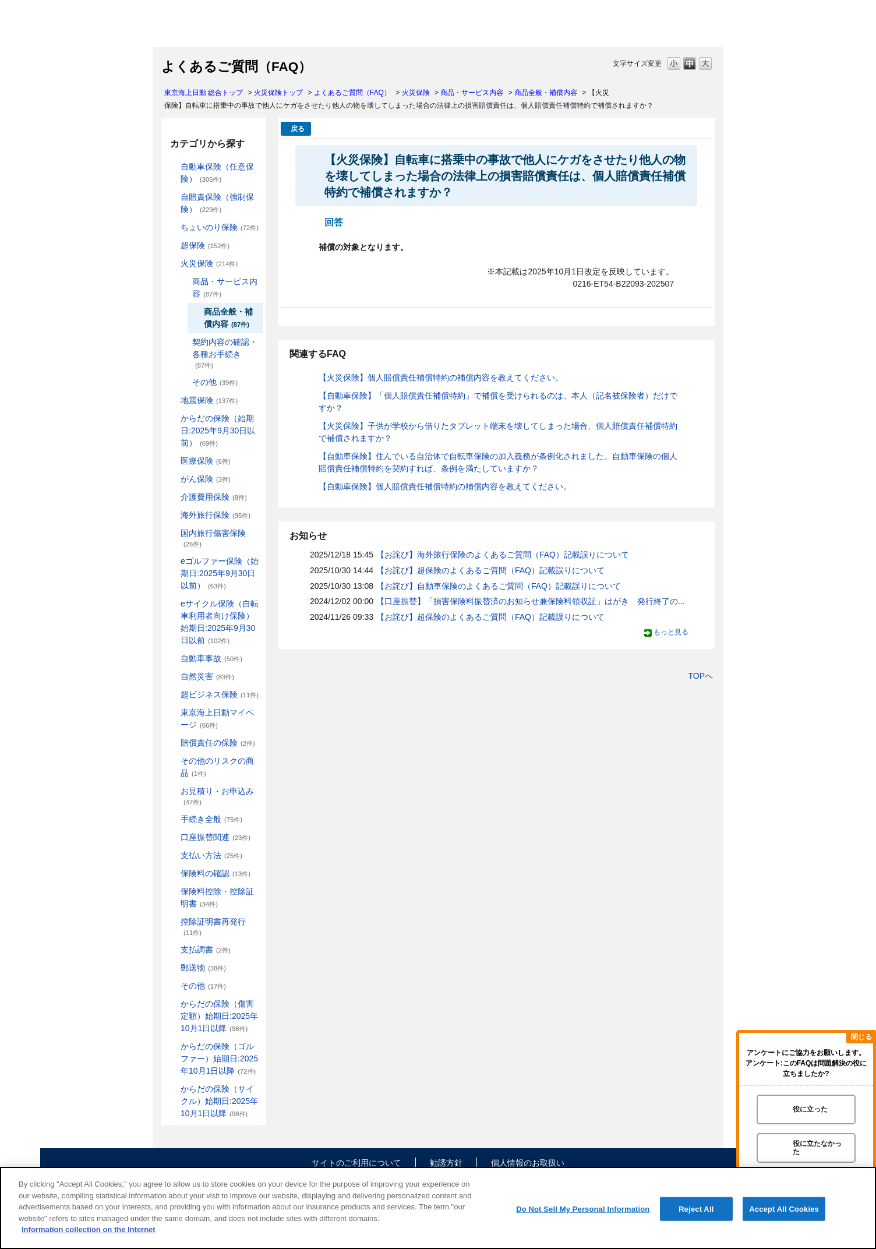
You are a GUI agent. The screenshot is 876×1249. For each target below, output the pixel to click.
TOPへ (700, 675)
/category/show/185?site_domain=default (172, 197)
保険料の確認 (215, 873)
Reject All (696, 1208)
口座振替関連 (215, 837)
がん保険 (206, 479)
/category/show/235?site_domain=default (184, 342)
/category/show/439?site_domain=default (172, 713)
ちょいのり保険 (220, 227)
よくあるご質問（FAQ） (352, 93)
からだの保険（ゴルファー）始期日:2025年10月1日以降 (219, 1058)
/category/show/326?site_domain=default (172, 658)
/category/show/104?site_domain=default (172, 245)
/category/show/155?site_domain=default (172, 461)
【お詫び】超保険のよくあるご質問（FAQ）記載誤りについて (490, 570)
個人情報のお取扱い (527, 1162)
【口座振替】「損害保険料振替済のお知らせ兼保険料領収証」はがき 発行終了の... (530, 601)
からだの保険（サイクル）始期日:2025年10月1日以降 (219, 1101)
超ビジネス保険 (220, 694)
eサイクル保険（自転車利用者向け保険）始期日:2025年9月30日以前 (220, 622)
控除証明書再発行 (213, 926)
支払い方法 (211, 855)
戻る (298, 129)
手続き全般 (211, 819)
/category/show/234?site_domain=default (184, 282)
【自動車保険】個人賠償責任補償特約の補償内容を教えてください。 (445, 486)
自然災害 (207, 676)
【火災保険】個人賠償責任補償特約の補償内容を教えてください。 (441, 377)
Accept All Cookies (784, 1208)
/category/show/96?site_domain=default (172, 263)
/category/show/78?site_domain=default (172, 533)
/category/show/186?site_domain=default (172, 227)
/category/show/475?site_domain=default (172, 1046)
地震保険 (209, 400)
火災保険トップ (278, 93)
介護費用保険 (214, 497)
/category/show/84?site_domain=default (172, 418)
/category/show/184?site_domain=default (172, 167)
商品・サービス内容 (471, 93)
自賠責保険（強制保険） (217, 203)
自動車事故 (211, 658)
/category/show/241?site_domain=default (184, 382)
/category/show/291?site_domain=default (172, 604)
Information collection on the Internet (89, 1229)
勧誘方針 (446, 1162)
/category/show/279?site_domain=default (172, 561)
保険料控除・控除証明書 (217, 897)
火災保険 (416, 93)
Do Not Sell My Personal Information (582, 1208)
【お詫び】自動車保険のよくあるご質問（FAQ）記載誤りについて (498, 586)
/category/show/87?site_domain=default (172, 400)
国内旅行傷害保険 (213, 538)
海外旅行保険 (215, 515)
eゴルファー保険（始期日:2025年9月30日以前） (220, 573)
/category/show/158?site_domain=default (172, 479)
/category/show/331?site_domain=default (172, 695)
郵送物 (203, 967)
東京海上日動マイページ (217, 718)
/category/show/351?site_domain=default (172, 922)
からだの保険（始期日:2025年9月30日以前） (218, 430)
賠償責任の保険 (218, 742)
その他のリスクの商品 (217, 767)
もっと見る (671, 632)
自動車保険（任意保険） (217, 173)
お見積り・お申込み (217, 796)
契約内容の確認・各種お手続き (224, 353)
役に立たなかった (817, 1147)
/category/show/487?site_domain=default (172, 1089)
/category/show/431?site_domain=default (172, 497)
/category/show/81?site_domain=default (172, 515)
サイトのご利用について (356, 1162)
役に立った (810, 1109)
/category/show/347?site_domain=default (172, 891)
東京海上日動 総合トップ (203, 93)
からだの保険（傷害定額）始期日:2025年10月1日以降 (219, 1016)
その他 (215, 382)
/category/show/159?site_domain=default (172, 677)
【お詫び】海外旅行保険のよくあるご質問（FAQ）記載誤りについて (502, 554)
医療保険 (206, 460)
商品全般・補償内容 (545, 93)
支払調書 (206, 949)
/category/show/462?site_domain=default (172, 1004)
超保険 (205, 245)
